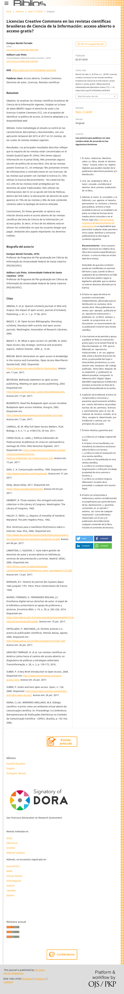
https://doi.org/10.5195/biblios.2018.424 (34, 70)
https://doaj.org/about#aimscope (24, 488)
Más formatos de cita (88, 96)
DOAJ (9, 838)
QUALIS (10, 885)
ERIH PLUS (12, 843)
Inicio (9, 11)
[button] (84, 538)
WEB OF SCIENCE (15, 852)
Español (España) (15, 763)
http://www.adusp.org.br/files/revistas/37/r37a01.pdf (35, 640)
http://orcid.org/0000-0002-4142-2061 (22, 61)
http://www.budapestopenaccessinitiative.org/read (34, 415)
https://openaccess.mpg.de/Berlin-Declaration (31, 368)
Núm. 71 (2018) (35, 11)
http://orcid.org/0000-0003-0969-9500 (22, 50)
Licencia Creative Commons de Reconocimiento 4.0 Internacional (98, 223)
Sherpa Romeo (14, 875)
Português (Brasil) (16, 773)
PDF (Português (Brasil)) (92, 44)
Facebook (27, 978)
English (10, 768)
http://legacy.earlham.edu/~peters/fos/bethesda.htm (35, 391)
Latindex (11, 890)
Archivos (20, 11)
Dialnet (10, 895)
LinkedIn (8, 981)
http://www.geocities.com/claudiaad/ (26, 473)
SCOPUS (10, 847)
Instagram (40, 978)
